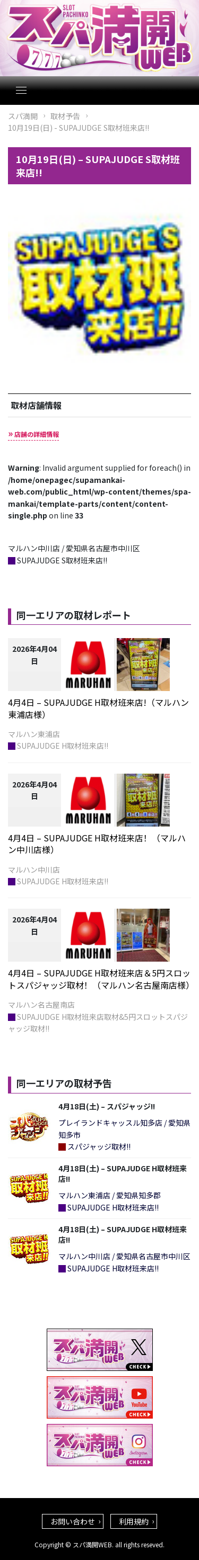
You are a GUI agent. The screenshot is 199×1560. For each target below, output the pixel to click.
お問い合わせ (72, 1521)
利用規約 (134, 1521)
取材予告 (65, 116)
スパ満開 (23, 116)
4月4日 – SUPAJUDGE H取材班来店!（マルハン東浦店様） (98, 708)
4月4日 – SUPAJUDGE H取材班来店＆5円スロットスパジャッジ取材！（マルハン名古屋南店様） (101, 978)
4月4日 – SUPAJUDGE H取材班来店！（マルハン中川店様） (97, 843)
